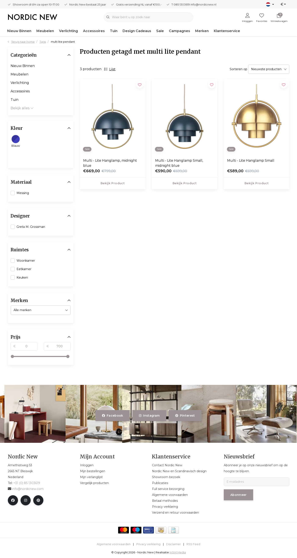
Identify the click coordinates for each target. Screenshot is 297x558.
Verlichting (68, 31)
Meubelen (45, 31)
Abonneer (238, 495)
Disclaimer (173, 544)
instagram (149, 415)
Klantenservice (227, 31)
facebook (112, 415)
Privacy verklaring (148, 544)
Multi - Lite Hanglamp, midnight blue (110, 163)
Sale (160, 31)
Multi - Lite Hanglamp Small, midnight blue (179, 163)
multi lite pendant (63, 41)
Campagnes (179, 31)
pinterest (185, 415)
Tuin (113, 31)
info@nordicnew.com (26, 489)
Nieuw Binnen (19, 31)
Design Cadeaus (137, 31)
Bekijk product (113, 183)
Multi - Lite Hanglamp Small (250, 161)
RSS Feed (193, 544)
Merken (202, 31)
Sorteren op (238, 69)
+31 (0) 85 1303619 (26, 483)
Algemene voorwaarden (114, 544)
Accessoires (94, 31)
